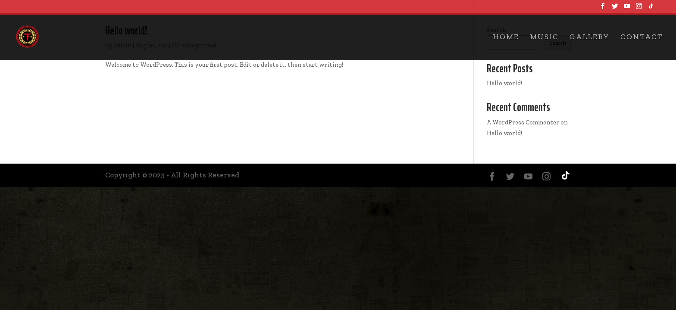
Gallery (590, 37)
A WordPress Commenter (523, 122)
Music (544, 37)
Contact (641, 37)
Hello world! (504, 83)
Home (506, 37)
